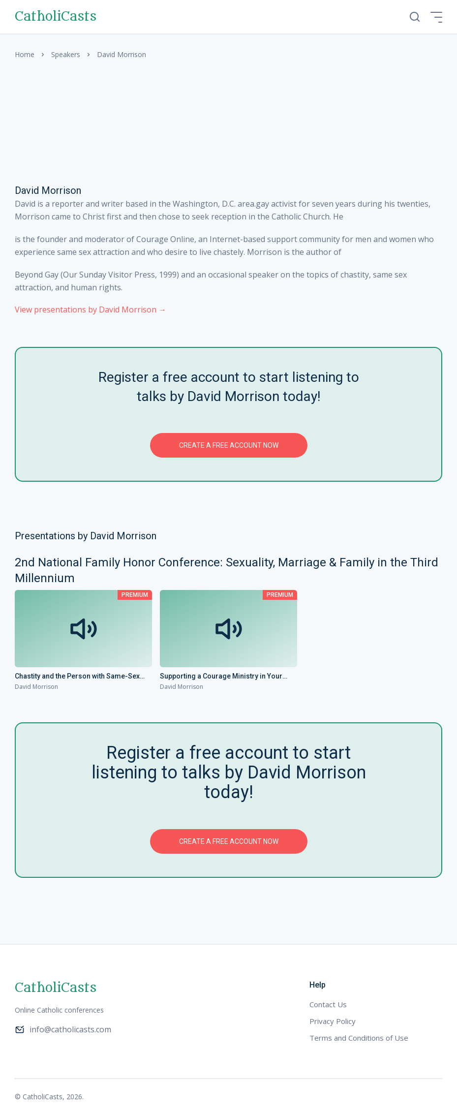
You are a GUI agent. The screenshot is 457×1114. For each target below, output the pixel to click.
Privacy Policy (332, 1021)
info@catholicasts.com (63, 1029)
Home (24, 54)
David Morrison (36, 686)
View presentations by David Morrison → (90, 309)
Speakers (65, 54)
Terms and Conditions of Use (358, 1038)
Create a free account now (228, 445)
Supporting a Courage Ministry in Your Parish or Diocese (221, 676)
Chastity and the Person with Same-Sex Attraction (77, 676)
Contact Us (328, 1004)
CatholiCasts (55, 16)
